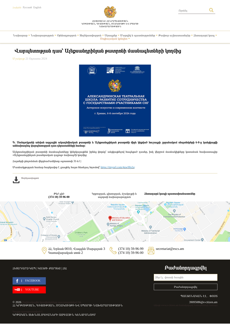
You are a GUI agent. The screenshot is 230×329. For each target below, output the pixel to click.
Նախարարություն (43, 35)
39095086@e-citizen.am (203, 302)
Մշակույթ (19, 58)
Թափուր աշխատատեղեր (175, 35)
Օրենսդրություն (68, 35)
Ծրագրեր (112, 35)
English (37, 7)
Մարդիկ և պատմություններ (139, 35)
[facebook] (29, 281)
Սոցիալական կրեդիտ (115, 38)
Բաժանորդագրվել (185, 286)
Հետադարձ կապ (205, 35)
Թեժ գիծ (59, 195)
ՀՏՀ (65, 268)
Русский (27, 7)
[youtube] (29, 289)
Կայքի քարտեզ (49, 268)
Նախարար (21, 35)
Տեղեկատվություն (92, 35)
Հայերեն (17, 7)
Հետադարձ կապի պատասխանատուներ (169, 193)
